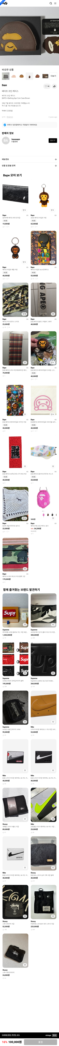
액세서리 (10, 117)
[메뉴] (55, 3)
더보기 (53, 76)
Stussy (5, 824)
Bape (4, 85)
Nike (32, 727)
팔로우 (53, 140)
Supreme (6, 630)
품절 (40, 1042)
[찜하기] (47, 86)
